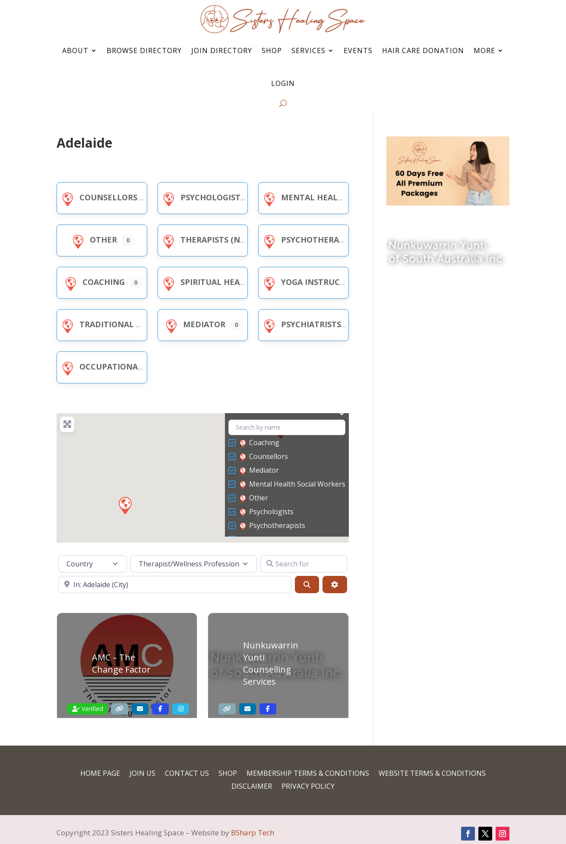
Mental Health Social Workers (339, 197)
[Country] (92, 563)
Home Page (100, 774)
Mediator (193, 324)
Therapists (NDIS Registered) (233, 239)
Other (93, 239)
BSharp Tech (252, 833)
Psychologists (202, 197)
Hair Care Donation (423, 50)
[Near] (174, 584)
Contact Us (187, 774)
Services (308, 50)
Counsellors (98, 197)
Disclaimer (251, 787)
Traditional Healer (113, 324)
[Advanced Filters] (335, 584)
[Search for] (303, 563)
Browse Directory (144, 50)
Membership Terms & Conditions (308, 774)
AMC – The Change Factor (121, 663)
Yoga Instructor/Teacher (327, 282)
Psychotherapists (310, 239)
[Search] (307, 584)
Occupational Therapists (126, 366)
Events (358, 50)
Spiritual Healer (207, 282)
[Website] (119, 709)
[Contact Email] (140, 709)
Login (283, 83)
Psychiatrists (300, 324)
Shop (272, 50)
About (75, 50)
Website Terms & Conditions (432, 774)
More (484, 50)
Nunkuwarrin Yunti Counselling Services (270, 663)
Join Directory (221, 50)
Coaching (93, 282)
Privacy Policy (308, 787)
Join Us (142, 774)
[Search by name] (286, 428)
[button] (125, 505)
